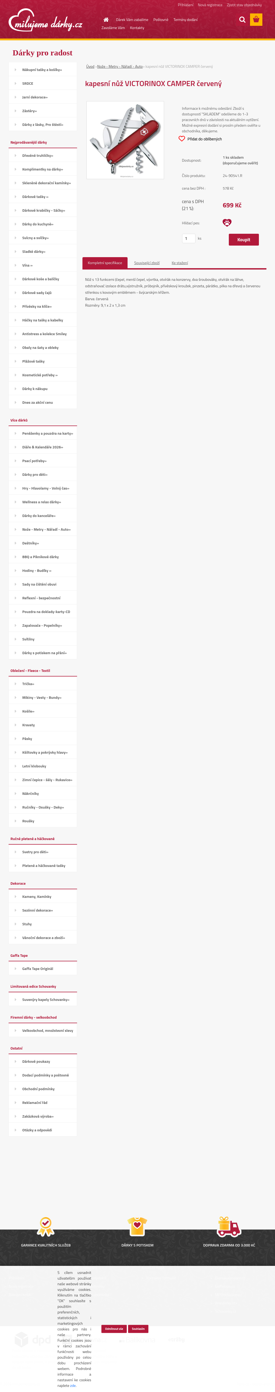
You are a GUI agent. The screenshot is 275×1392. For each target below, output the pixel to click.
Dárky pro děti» (35, 474)
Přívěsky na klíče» (37, 306)
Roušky (28, 821)
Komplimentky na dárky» (42, 169)
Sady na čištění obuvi (39, 584)
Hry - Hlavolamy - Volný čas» (45, 488)
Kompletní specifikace (105, 262)
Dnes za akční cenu (37, 402)
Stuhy (27, 924)
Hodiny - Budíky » (36, 570)
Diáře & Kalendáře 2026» (42, 447)
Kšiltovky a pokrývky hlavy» (45, 752)
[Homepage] (102, 19)
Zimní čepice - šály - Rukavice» (47, 779)
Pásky (27, 738)
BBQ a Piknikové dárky (40, 556)
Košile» (28, 711)
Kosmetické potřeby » (40, 375)
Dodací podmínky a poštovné (45, 1075)
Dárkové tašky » (35, 196)
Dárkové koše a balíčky (40, 279)
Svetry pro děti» (35, 852)
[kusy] (189, 238)
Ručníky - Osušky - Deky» (43, 807)
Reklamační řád (34, 1102)
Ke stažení (180, 262)
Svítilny (28, 639)
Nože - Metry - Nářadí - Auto (120, 66)
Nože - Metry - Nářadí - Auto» (46, 529)
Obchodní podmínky (38, 1089)
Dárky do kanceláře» (39, 515)
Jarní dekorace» (35, 97)
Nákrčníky (30, 793)
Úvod (90, 66)
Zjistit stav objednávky (244, 5)
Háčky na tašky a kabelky (42, 320)
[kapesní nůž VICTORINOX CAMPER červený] (125, 104)
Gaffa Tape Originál (37, 968)
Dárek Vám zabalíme (132, 19)
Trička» (28, 683)
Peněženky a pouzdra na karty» (47, 433)
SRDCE (27, 83)
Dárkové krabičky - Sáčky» (43, 210)
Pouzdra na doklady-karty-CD (46, 611)
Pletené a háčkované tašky (43, 865)
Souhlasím (138, 1329)
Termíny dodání (185, 19)
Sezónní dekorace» (37, 910)
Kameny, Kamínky (36, 896)
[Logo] (45, 19)
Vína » (27, 265)
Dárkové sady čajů (37, 292)
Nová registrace (210, 5)
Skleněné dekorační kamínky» (46, 183)
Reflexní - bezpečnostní (41, 598)
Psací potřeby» (34, 460)
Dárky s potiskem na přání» (44, 653)
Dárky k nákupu (35, 388)
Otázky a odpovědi (37, 1130)
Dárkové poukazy (36, 1061)
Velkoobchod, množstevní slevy (47, 1030)
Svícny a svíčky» (35, 237)
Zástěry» (29, 111)
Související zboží (147, 262)
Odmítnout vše (114, 1329)
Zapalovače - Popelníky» (42, 625)
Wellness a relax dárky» (41, 502)
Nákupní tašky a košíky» (42, 69)
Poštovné (160, 19)
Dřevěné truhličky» (37, 155)
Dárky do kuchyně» (37, 224)
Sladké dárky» (33, 251)
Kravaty (28, 725)
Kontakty (137, 27)
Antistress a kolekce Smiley (44, 334)
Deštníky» (30, 543)
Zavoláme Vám (113, 27)
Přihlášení (185, 5)
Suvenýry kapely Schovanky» (46, 999)
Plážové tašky (33, 361)
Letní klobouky (34, 766)
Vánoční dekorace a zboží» (43, 937)
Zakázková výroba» (38, 1116)
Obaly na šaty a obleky (40, 347)
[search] (242, 19)
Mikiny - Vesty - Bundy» (41, 697)
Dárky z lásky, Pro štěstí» (42, 124)
